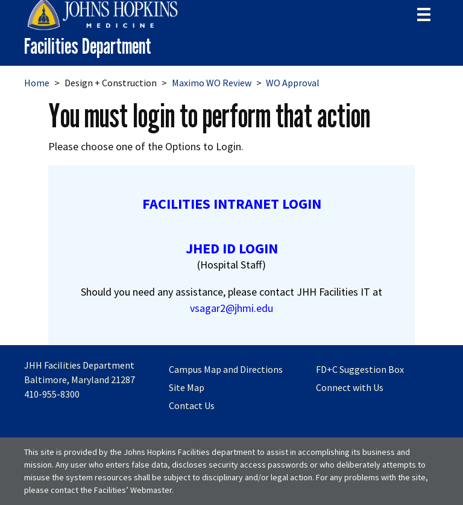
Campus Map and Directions (226, 369)
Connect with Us (349, 387)
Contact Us (192, 405)
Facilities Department (87, 46)
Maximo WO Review (211, 83)
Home (36, 83)
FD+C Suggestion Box (360, 369)
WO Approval (293, 83)
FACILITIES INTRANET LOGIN (231, 203)
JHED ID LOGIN (232, 248)
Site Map (186, 387)
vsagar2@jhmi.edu (231, 308)
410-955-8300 (52, 394)
